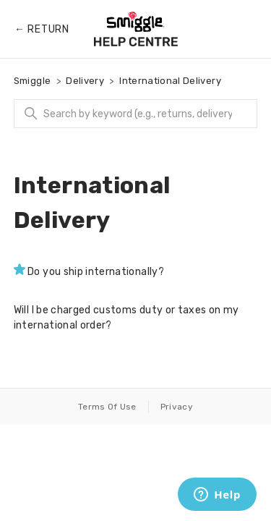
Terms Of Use (107, 407)
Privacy (176, 407)
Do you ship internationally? (95, 272)
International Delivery (170, 80)
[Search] (136, 113)
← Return (41, 29)
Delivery (85, 80)
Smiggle (32, 80)
